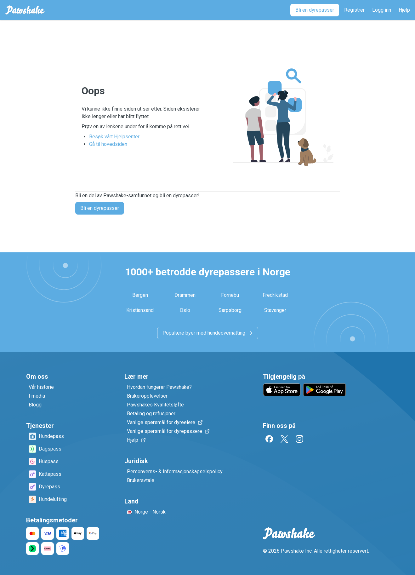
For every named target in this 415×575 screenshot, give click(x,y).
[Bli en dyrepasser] (314, 10)
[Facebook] (269, 439)
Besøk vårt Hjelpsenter (114, 137)
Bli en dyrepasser (99, 208)
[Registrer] (354, 10)
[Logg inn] (382, 10)
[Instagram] (299, 439)
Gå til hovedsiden (108, 144)
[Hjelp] (404, 10)
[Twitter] (284, 439)
